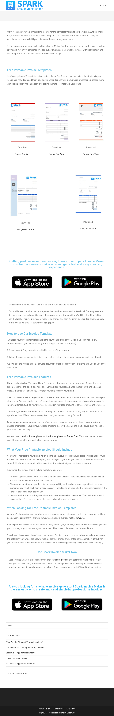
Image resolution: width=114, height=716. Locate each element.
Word (28, 154)
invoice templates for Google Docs (62, 436)
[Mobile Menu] (104, 5)
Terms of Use (58, 709)
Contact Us (71, 709)
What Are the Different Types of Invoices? (24, 642)
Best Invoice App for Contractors (20, 663)
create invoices (61, 560)
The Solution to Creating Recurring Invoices (25, 647)
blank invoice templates (31, 436)
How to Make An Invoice (16, 658)
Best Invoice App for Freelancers (20, 652)
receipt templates (77, 518)
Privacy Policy (44, 709)
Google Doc (20, 154)
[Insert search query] (57, 625)
